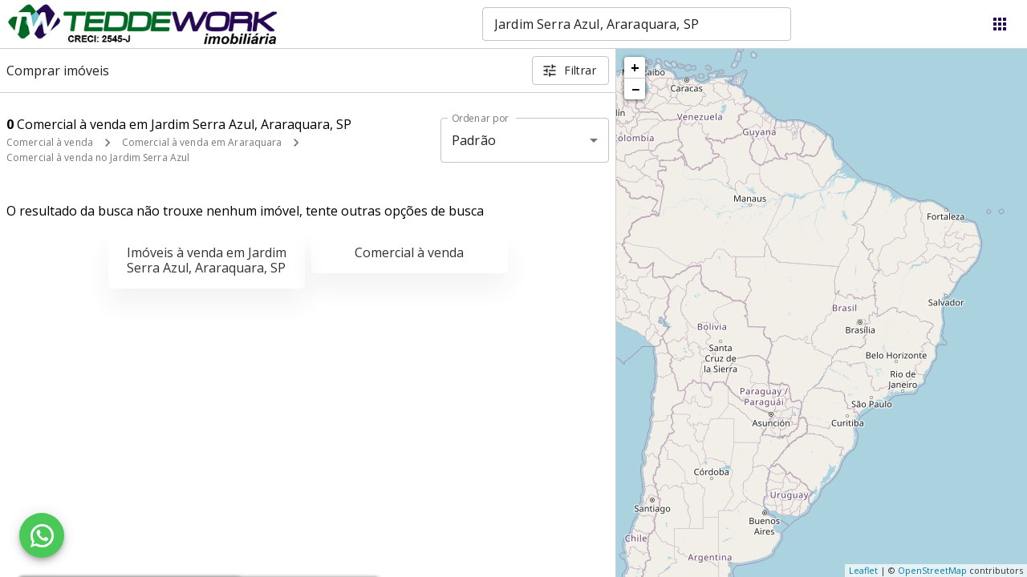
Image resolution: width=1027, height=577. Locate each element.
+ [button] (635, 67)
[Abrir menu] (999, 24)
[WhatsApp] (41, 535)
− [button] (635, 89)
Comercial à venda (49, 142)
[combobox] (636, 24)
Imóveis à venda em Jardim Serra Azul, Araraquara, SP (206, 260)
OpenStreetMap (932, 570)
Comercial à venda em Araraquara (202, 142)
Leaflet (863, 570)
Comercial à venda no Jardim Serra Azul (97, 157)
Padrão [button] (474, 140)
